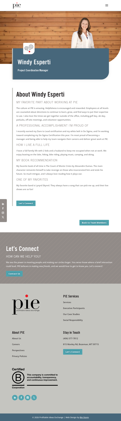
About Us (16, 338)
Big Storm (84, 417)
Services (67, 302)
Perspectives (18, 350)
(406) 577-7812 (70, 338)
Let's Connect (26, 203)
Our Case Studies (71, 314)
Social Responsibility (73, 320)
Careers (16, 344)
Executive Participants (74, 308)
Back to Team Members (94, 222)
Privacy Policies (19, 356)
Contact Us (14, 273)
